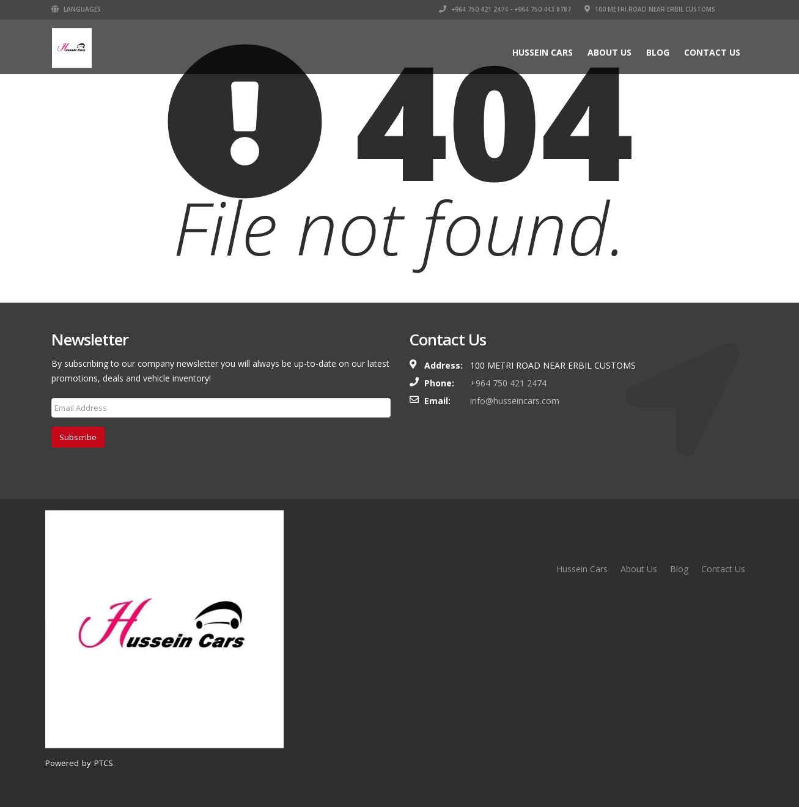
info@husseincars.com (514, 401)
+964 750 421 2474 (508, 383)
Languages (76, 9)
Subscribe (78, 437)
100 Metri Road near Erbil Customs (649, 9)
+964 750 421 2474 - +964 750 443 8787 (505, 9)
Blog (657, 52)
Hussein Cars (542, 52)
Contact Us (712, 52)
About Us (609, 52)
